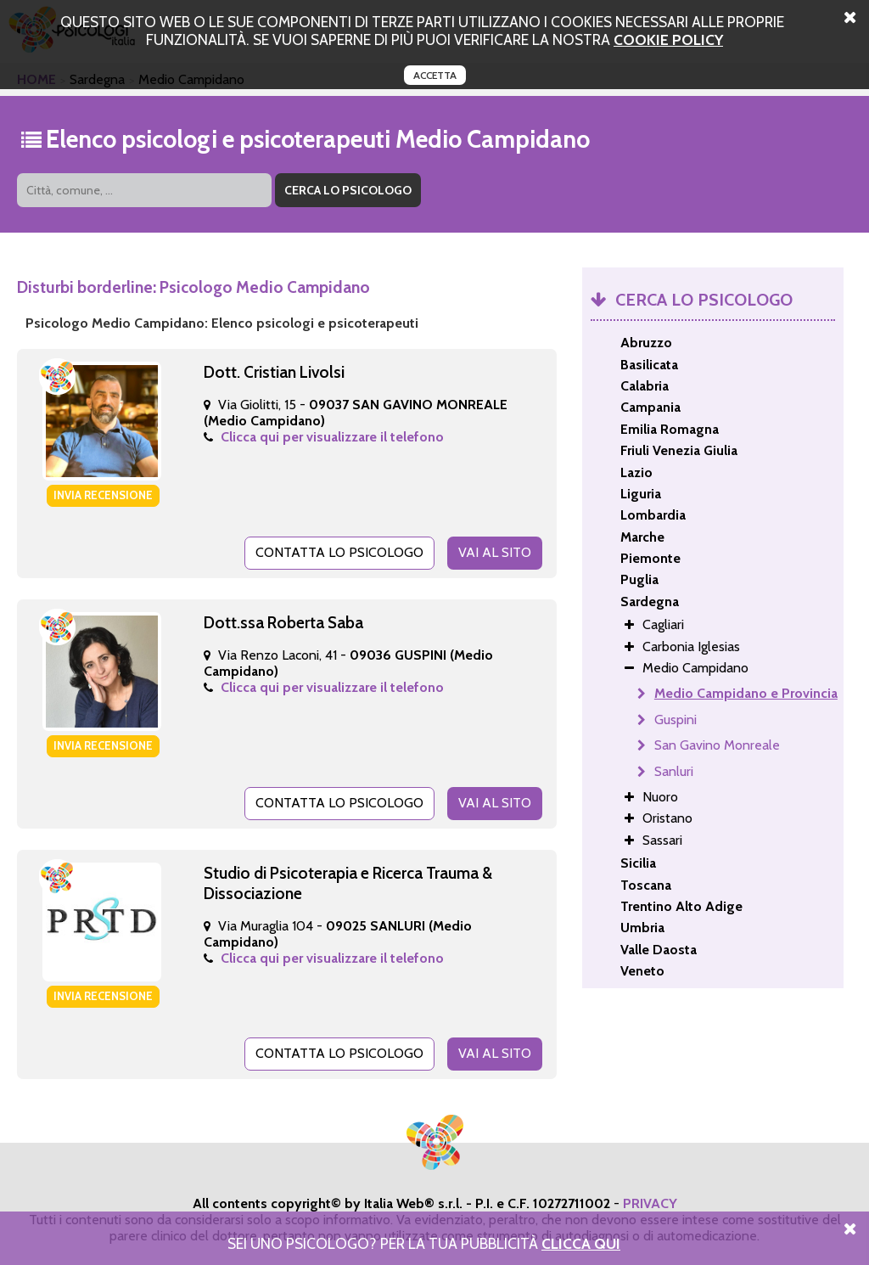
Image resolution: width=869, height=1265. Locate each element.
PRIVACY (650, 1203)
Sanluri (673, 771)
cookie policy (668, 39)
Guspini (675, 719)
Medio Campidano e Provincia (746, 693)
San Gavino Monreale (717, 745)
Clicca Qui (580, 1243)
